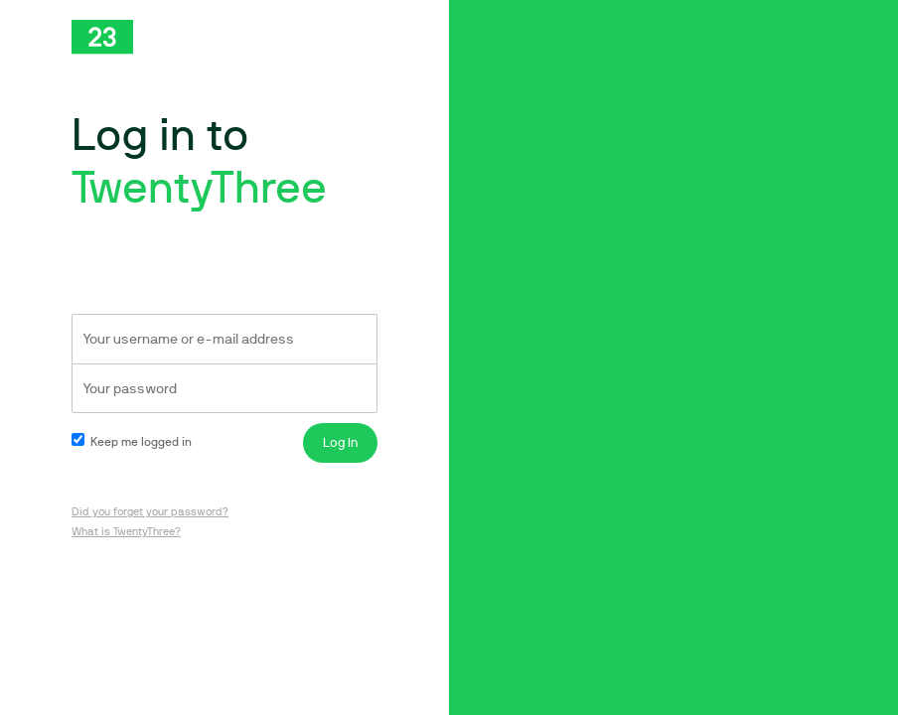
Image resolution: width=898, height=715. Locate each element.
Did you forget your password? (150, 511)
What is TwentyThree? (126, 531)
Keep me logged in (132, 442)
